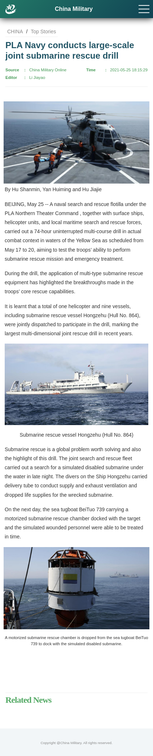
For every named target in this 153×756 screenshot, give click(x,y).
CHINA (15, 31)
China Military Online (47, 70)
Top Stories (43, 31)
